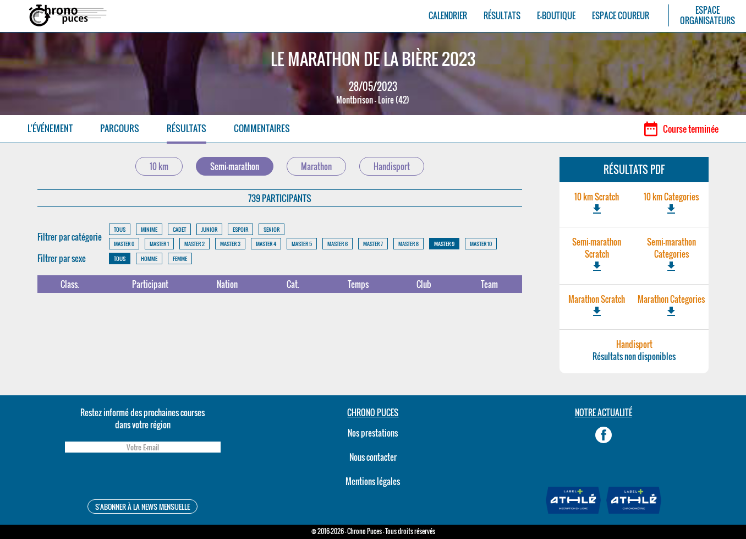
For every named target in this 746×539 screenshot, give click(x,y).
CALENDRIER (448, 15)
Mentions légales (372, 481)
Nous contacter (373, 457)
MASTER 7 (373, 243)
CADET (179, 229)
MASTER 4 (266, 243)
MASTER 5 (302, 243)
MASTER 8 (408, 243)
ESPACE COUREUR (620, 15)
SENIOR (271, 229)
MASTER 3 (230, 243)
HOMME (149, 258)
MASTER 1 (159, 243)
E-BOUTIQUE (556, 15)
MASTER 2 (194, 243)
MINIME (149, 229)
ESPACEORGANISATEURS (707, 15)
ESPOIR (240, 229)
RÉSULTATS (502, 15)
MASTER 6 (337, 243)
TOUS (119, 229)
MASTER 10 (481, 243)
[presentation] (142, 478)
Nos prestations (373, 433)
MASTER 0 (124, 243)
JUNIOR (209, 229)
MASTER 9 (444, 243)
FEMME (180, 258)
